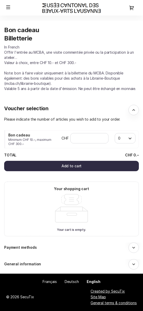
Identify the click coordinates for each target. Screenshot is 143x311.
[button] (8, 7)
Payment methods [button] (20, 247)
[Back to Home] (71, 7)
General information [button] (22, 264)
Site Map (98, 297)
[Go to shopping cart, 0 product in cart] (131, 7)
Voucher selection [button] (26, 108)
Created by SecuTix (108, 291)
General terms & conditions (114, 303)
